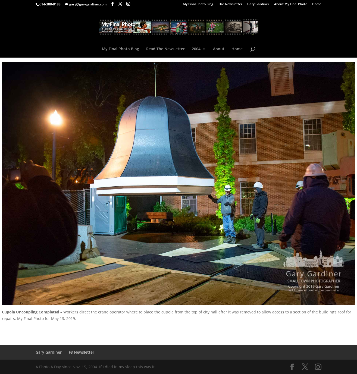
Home (316, 4)
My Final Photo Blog (198, 4)
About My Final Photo (290, 4)
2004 (196, 49)
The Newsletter (230, 4)
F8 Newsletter (81, 352)
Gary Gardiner (258, 4)
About (218, 49)
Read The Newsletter (165, 49)
